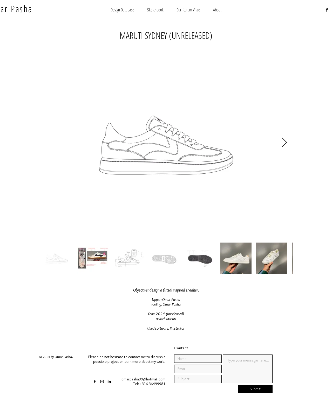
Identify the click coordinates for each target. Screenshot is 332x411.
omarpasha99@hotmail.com (143, 379)
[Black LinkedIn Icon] (109, 381)
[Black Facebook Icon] (326, 10)
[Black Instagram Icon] (102, 381)
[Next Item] (284, 143)
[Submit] (255, 389)
